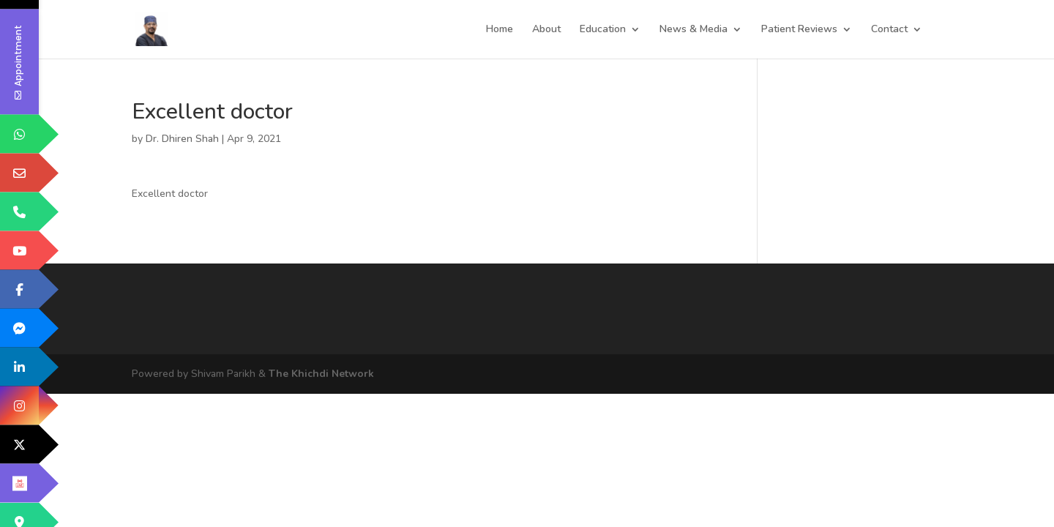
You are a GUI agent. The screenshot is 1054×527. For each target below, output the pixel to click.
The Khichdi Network (321, 374)
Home (499, 30)
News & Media (693, 30)
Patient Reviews (799, 30)
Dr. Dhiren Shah (182, 139)
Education (603, 30)
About (546, 30)
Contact (889, 30)
